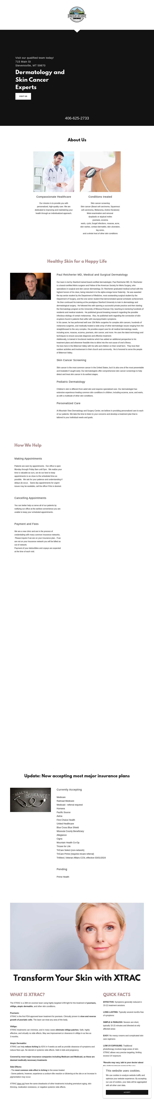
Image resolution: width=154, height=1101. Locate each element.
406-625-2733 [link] (77, 118)
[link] (77, 15)
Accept (127, 1092)
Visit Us (23, 96)
